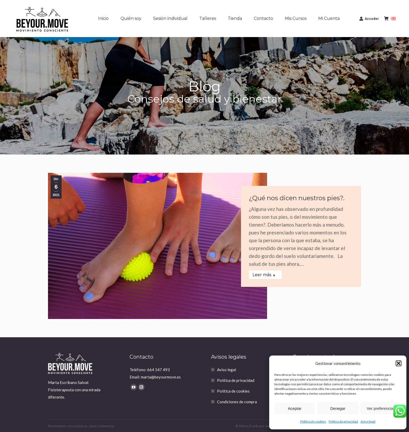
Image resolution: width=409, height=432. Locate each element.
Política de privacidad (343, 421)
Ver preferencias (381, 408)
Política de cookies (313, 421)
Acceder (369, 18)
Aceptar (295, 408)
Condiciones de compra (237, 401)
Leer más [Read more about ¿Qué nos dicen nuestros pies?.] (263, 274)
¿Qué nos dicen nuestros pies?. (297, 198)
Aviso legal (367, 421)
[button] (398, 363)
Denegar (337, 408)
